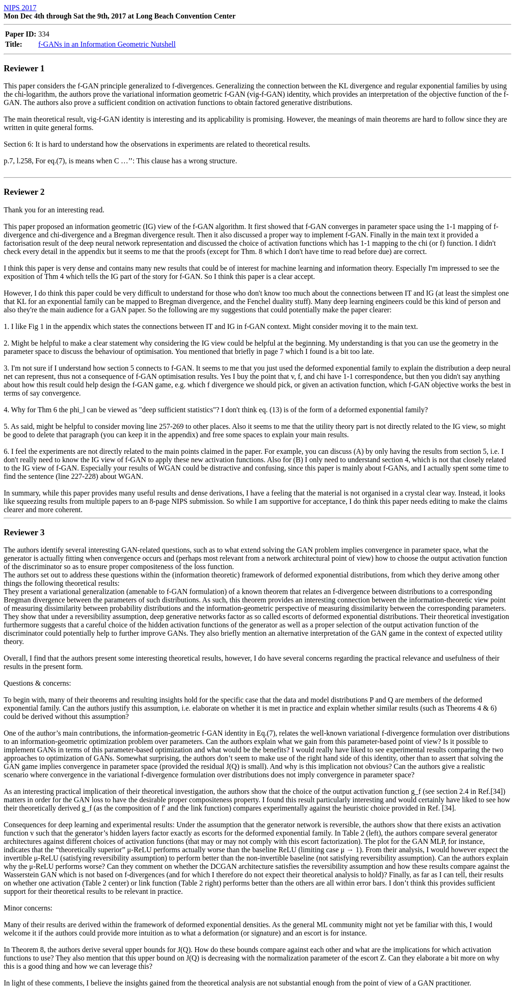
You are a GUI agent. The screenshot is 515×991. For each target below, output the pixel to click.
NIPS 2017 (20, 8)
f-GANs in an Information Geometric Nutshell (107, 44)
